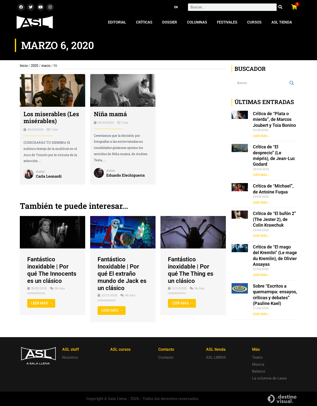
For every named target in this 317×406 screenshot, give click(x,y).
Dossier (169, 22)
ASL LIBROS (216, 357)
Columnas (197, 22)
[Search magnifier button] (291, 83)
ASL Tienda (281, 22)
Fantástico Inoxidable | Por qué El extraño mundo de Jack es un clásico (122, 273)
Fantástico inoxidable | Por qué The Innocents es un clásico (51, 270)
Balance (258, 371)
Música (258, 364)
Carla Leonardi (49, 176)
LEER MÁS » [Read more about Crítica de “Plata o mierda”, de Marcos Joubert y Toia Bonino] (261, 136)
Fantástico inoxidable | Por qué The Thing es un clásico (190, 270)
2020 (34, 65)
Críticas (144, 22)
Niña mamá (110, 114)
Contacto (166, 357)
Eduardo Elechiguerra (125, 175)
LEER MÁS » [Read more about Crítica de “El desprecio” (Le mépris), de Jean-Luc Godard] (261, 175)
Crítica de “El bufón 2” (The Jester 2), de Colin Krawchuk (274, 219)
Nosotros (70, 357)
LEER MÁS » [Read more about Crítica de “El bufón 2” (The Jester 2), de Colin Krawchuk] (261, 236)
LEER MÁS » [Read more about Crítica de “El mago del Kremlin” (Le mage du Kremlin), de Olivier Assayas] (261, 275)
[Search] (280, 7)
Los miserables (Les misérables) (51, 117)
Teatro (257, 357)
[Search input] (262, 83)
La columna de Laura (269, 378)
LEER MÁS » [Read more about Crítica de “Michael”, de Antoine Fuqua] (261, 202)
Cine (55, 129)
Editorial (117, 22)
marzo (46, 65)
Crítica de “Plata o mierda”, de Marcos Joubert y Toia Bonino (274, 119)
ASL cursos (120, 349)
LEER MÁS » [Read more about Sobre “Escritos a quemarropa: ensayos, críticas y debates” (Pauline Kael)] (261, 314)
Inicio (24, 65)
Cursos (254, 22)
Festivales (227, 22)
